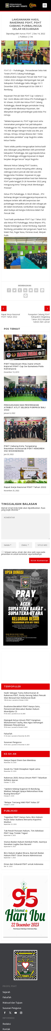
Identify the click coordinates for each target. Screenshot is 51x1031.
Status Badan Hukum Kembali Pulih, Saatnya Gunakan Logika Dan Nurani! (25, 843)
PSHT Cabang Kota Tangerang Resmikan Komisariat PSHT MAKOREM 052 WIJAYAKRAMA (24, 448)
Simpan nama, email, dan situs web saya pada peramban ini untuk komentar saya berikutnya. (23, 553)
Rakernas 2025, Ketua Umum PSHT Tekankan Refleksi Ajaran (25, 778)
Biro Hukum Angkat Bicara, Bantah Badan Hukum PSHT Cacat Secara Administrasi (24, 854)
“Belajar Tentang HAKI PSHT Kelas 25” (22, 802)
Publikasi (23, 36)
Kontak (6, 1029)
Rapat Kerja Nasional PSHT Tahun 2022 (25, 487)
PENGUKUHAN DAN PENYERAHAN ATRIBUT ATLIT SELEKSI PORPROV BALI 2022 (25, 407)
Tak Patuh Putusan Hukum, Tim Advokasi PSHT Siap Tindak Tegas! (24, 831)
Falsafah (8, 733)
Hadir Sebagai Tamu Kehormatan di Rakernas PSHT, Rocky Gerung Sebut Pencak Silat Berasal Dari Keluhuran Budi (25, 695)
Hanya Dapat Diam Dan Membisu (20, 760)
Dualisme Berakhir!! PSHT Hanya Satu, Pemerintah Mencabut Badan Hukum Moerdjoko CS (22, 709)
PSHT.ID (7, 70)
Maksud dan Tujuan (12, 1002)
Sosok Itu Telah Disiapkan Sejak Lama (22, 769)
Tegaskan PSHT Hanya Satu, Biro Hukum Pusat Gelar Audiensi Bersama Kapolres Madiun (23, 819)
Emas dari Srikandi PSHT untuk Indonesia (23, 864)
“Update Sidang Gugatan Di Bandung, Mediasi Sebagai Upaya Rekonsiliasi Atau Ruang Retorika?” (23, 791)
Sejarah (6, 992)
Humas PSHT (25, 33)
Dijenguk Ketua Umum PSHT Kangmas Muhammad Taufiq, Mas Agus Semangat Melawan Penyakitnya (23, 722)
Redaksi (7, 1023)
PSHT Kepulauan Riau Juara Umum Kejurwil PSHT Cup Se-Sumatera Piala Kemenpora (24, 366)
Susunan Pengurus (12, 742)
